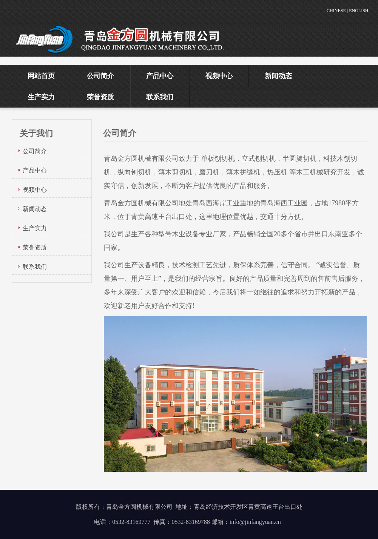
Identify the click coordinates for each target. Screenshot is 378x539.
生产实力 (41, 97)
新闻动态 (278, 76)
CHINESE (336, 10)
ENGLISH (358, 10)
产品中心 (159, 76)
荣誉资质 (100, 97)
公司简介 (100, 76)
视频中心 (219, 76)
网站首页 (41, 76)
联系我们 (159, 97)
